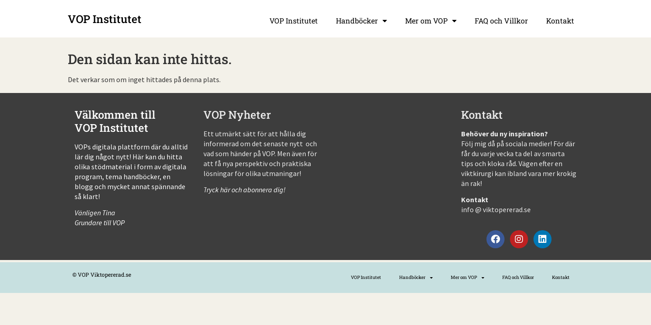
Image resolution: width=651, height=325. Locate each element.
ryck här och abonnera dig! (247, 189)
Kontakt (560, 20)
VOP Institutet (293, 20)
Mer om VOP (431, 21)
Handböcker (361, 21)
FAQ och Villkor (501, 20)
